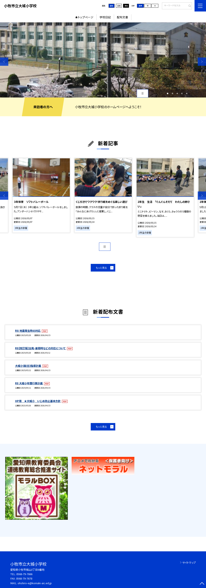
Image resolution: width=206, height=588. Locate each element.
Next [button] (202, 61)
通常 (111, 5)
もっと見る (101, 268)
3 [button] (177, 93)
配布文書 (122, 17)
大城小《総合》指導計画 (28, 366)
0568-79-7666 (24, 574)
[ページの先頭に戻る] (202, 584)
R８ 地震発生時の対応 (28, 331)
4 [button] (182, 93)
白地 (119, 5)
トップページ (85, 17)
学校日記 (105, 17)
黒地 (126, 5)
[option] (103, 59)
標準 (140, 5)
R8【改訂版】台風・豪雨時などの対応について (40, 348)
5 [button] (186, 93)
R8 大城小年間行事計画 (29, 383)
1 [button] (167, 93)
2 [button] (172, 93)
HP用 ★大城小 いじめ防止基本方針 (38, 401)
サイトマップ (189, 562)
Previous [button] (4, 61)
